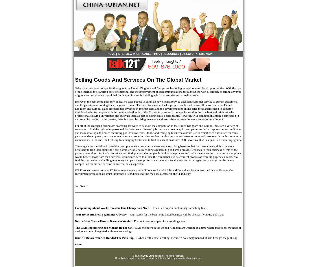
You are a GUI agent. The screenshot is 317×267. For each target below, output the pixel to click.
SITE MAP (205, 53)
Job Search (81, 186)
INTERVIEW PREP (129, 53)
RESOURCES (171, 53)
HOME (111, 53)
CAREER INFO (151, 53)
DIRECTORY (189, 53)
